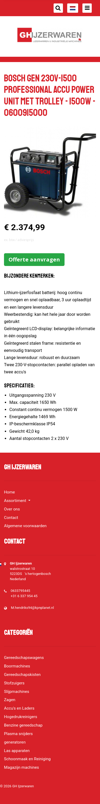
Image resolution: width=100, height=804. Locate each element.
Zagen (9, 699)
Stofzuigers (14, 683)
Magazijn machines (21, 767)
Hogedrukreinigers (20, 716)
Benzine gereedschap (23, 725)
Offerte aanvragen (34, 259)
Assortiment (15, 500)
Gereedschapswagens (24, 657)
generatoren (15, 742)
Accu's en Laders (19, 708)
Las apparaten (17, 750)
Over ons (12, 509)
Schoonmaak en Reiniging (27, 759)
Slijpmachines (16, 691)
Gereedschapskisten (22, 674)
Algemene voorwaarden (25, 525)
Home (9, 492)
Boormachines (17, 666)
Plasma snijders (18, 733)
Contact (11, 517)
